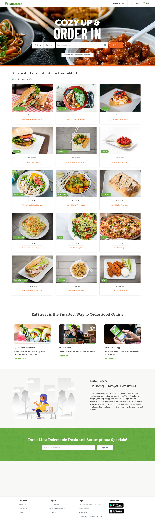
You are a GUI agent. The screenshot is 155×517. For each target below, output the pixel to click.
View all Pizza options (120, 248)
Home (14, 79)
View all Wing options (120, 290)
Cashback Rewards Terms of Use (90, 505)
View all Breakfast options (120, 119)
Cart (147, 3)
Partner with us (118, 3)
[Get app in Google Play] (116, 505)
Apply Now (63, 356)
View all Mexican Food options (32, 248)
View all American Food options (32, 119)
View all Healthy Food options (32, 205)
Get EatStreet (54, 512)
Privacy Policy (84, 508)
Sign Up (105, 447)
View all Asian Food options (76, 119)
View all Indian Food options (76, 205)
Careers (22, 512)
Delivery (38, 45)
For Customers (54, 505)
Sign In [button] (137, 3)
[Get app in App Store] (117, 511)
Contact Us (23, 508)
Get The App (109, 358)
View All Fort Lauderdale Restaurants (77, 55)
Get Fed (116, 45)
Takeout (49, 45)
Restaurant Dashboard (57, 508)
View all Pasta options (76, 248)
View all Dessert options (120, 162)
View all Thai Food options (76, 290)
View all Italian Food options (120, 205)
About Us (22, 505)
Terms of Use (83, 512)
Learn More (19, 358)
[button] (146, 3)
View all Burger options (32, 162)
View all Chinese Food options (76, 162)
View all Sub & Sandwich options (32, 290)
